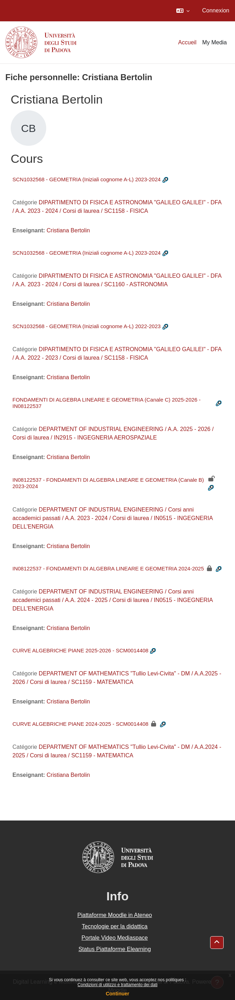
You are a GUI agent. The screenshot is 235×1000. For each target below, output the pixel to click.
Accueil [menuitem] (187, 42)
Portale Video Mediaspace (114, 938)
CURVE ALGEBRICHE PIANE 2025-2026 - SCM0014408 (80, 650)
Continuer (117, 993)
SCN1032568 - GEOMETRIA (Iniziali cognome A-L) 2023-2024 (86, 179)
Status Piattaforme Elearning (115, 949)
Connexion (216, 10)
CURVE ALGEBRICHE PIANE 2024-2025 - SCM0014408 (80, 724)
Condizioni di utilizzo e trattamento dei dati (117, 984)
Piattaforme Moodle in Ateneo (115, 915)
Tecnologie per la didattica (115, 926)
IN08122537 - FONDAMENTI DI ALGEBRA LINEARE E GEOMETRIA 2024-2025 (108, 568)
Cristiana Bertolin (68, 230)
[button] (183, 10)
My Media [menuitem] (214, 42)
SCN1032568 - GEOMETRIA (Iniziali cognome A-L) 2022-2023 (86, 326)
